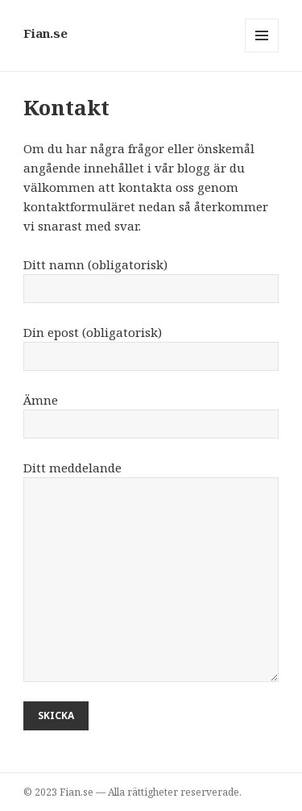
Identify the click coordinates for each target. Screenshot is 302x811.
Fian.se (45, 33)
